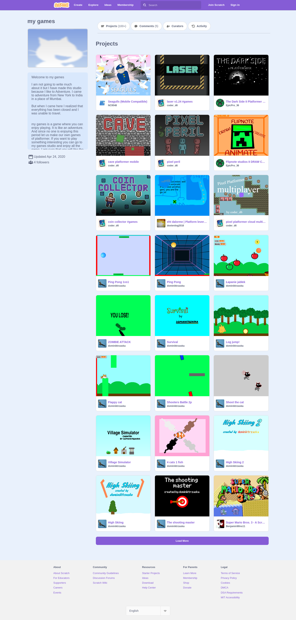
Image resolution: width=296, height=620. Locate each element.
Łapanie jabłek (235, 282)
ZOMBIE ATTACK (119, 342)
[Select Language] (148, 611)
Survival (172, 342)
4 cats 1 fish (175, 462)
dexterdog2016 (175, 225)
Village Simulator (119, 462)
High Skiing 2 (235, 462)
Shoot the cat (235, 402)
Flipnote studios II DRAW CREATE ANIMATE (246, 161)
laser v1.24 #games (180, 101)
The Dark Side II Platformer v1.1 (246, 101)
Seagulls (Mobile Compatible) (127, 101)
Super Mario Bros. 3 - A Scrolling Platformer (246, 522)
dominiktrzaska (117, 285)
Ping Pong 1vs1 (118, 282)
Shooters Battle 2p (179, 402)
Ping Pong (174, 282)
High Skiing (116, 522)
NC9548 (112, 105)
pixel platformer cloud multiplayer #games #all (246, 221)
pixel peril (173, 161)
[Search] (145, 5)
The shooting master (181, 522)
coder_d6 (172, 105)
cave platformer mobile (123, 161)
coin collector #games (123, 221)
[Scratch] (61, 5)
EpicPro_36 (232, 105)
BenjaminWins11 (235, 526)
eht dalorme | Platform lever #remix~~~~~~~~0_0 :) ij (187, 221)
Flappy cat (115, 402)
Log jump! (233, 342)
